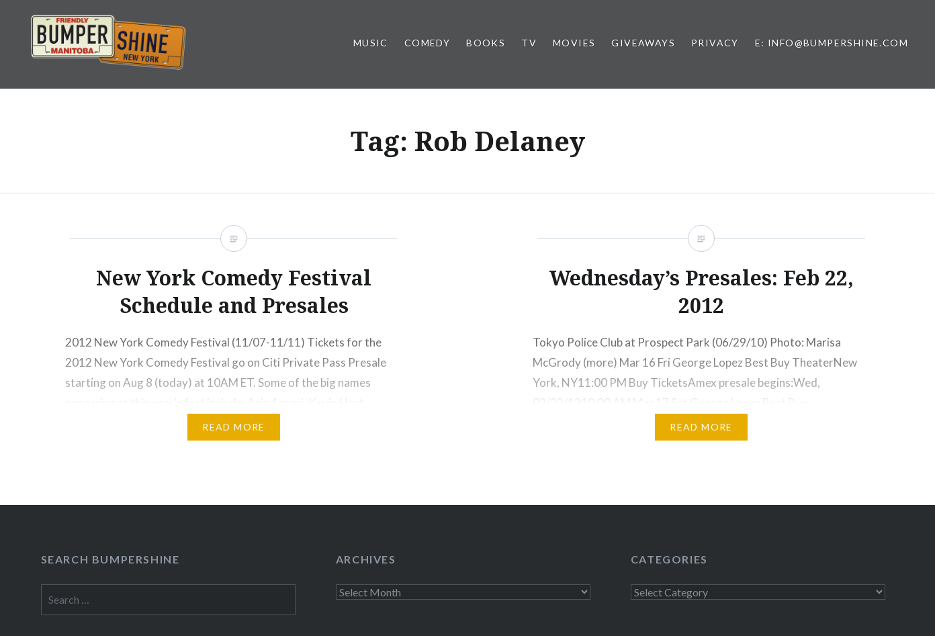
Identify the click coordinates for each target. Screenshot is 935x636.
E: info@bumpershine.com (831, 42)
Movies (574, 42)
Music (370, 42)
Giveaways (643, 42)
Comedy (427, 42)
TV (529, 42)
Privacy (715, 42)
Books (485, 42)
